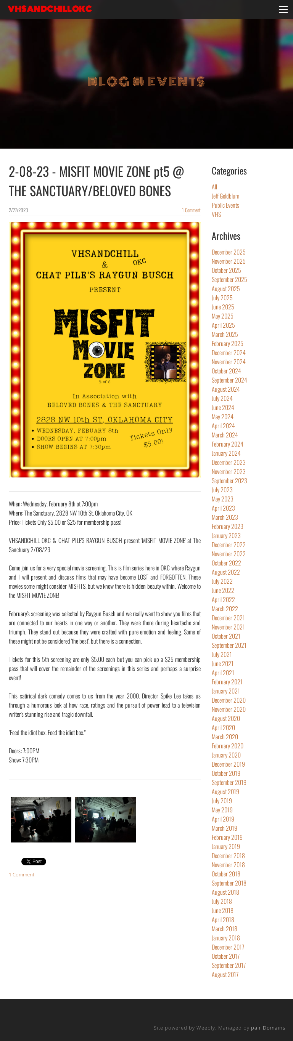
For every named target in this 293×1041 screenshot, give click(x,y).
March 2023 (225, 517)
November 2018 (228, 864)
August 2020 (226, 718)
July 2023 (222, 489)
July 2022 (222, 581)
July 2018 (222, 901)
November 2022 (229, 553)
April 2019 (223, 818)
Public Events (225, 205)
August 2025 (226, 288)
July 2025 (222, 297)
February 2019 (227, 837)
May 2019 (222, 809)
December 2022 (229, 544)
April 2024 (223, 425)
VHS (216, 214)
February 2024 (227, 443)
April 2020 (223, 727)
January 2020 (226, 754)
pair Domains (268, 1027)
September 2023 (229, 480)
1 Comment (191, 210)
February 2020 (227, 745)
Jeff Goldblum (225, 195)
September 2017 (229, 965)
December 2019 (228, 764)
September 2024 (229, 379)
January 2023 (226, 535)
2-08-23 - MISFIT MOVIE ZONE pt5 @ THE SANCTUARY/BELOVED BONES (96, 180)
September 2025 (229, 279)
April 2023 (223, 507)
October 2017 (226, 956)
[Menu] (283, 9)
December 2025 (229, 251)
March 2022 (225, 608)
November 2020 (229, 709)
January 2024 (226, 453)
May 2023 (222, 498)
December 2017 (228, 946)
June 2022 (223, 590)
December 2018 (228, 855)
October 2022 (226, 562)
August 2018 (225, 892)
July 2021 (222, 654)
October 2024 (226, 370)
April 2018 (223, 919)
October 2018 (226, 873)
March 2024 (225, 434)
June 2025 (223, 306)
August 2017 (225, 974)
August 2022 (226, 572)
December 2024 (229, 352)
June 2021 (222, 663)
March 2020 (225, 736)
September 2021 (229, 645)
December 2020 (229, 700)
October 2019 (226, 773)
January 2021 (226, 690)
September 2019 (229, 782)
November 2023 (229, 471)
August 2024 (226, 389)
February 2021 (227, 681)
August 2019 (225, 791)
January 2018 (226, 937)
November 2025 (229, 261)
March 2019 (224, 828)
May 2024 (222, 416)
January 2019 (226, 846)
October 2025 (226, 270)
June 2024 (223, 407)
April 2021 (223, 672)
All (214, 186)
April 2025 (223, 325)
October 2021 (226, 636)
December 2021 (228, 617)
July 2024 (222, 398)
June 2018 (222, 910)
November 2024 (229, 361)
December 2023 (229, 462)
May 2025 (222, 315)
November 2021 (228, 626)
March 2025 (225, 334)
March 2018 (224, 928)
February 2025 (227, 343)
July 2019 (222, 800)
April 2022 (223, 599)
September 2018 (229, 882)
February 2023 (227, 526)
